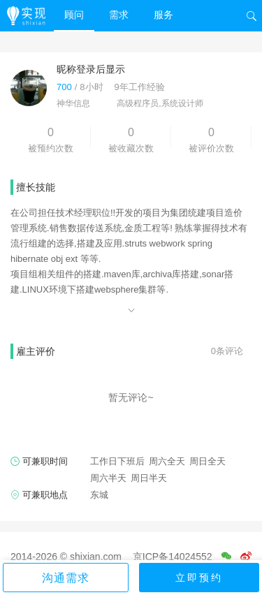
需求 (119, 14)
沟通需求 (65, 578)
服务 (163, 14)
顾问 (74, 14)
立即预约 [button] (199, 577)
